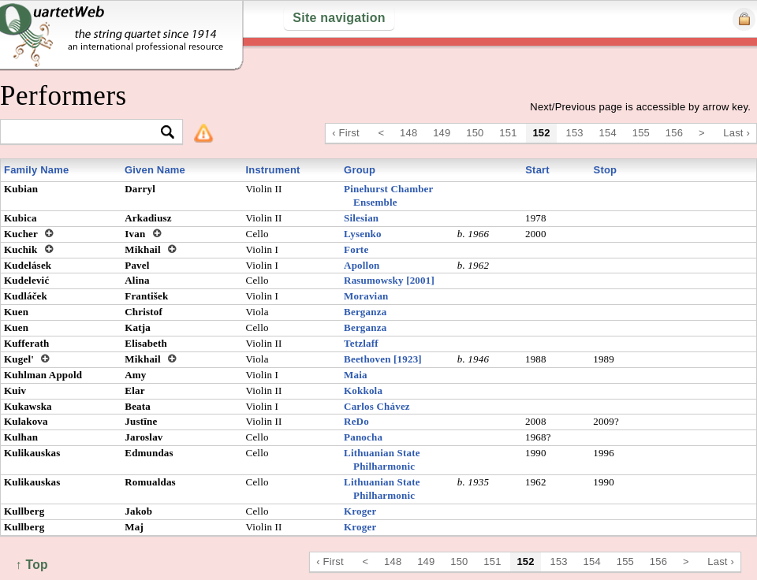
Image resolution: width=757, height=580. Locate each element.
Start (537, 170)
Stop (605, 170)
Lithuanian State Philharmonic (382, 459)
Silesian (361, 218)
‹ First (346, 133)
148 (408, 133)
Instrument (272, 170)
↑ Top (32, 564)
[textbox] (85, 133)
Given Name (155, 170)
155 (641, 133)
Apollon (361, 265)
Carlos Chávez (377, 406)
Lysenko (363, 234)
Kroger (360, 511)
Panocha (363, 437)
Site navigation (339, 17)
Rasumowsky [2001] (389, 280)
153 (575, 133)
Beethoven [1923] (383, 359)
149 (441, 133)
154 (608, 133)
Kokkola (363, 390)
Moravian (366, 296)
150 (474, 133)
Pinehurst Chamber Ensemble (388, 195)
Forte (356, 249)
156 (674, 133)
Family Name (36, 170)
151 (507, 133)
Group (359, 170)
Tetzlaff (361, 343)
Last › (736, 133)
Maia (355, 375)
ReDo (356, 421)
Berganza (365, 312)
